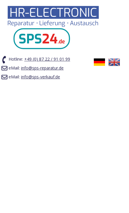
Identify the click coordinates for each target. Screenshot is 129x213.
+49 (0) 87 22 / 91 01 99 (47, 59)
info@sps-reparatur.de (42, 68)
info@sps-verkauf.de (40, 77)
